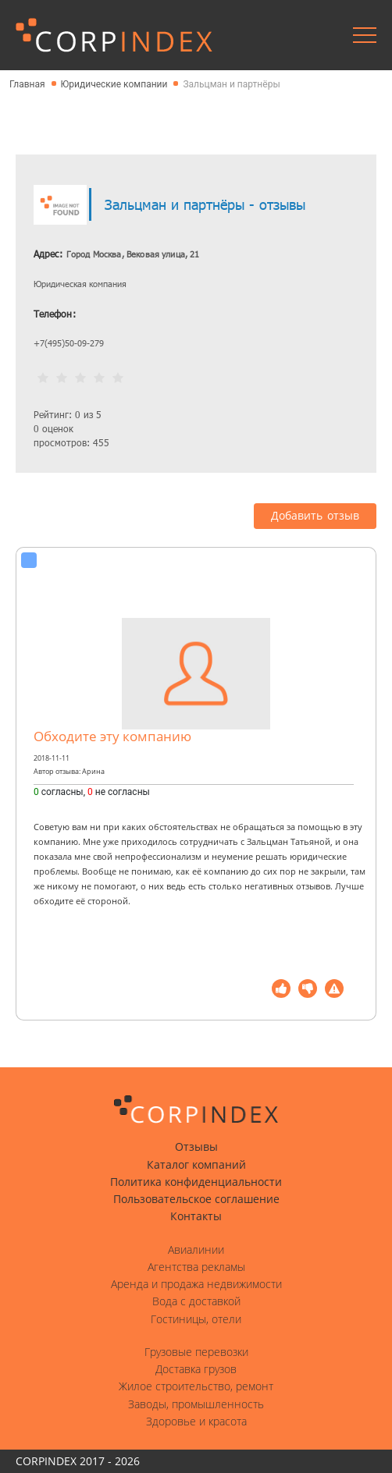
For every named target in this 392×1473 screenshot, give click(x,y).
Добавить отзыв (315, 516)
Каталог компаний (196, 1165)
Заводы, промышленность (196, 1404)
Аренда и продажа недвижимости (196, 1284)
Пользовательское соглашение (196, 1199)
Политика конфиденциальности (196, 1182)
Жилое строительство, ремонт (196, 1386)
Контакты (196, 1216)
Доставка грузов (196, 1369)
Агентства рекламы (196, 1267)
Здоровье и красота (196, 1421)
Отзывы (196, 1147)
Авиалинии (196, 1250)
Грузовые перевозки (196, 1352)
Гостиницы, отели (196, 1319)
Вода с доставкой (196, 1301)
